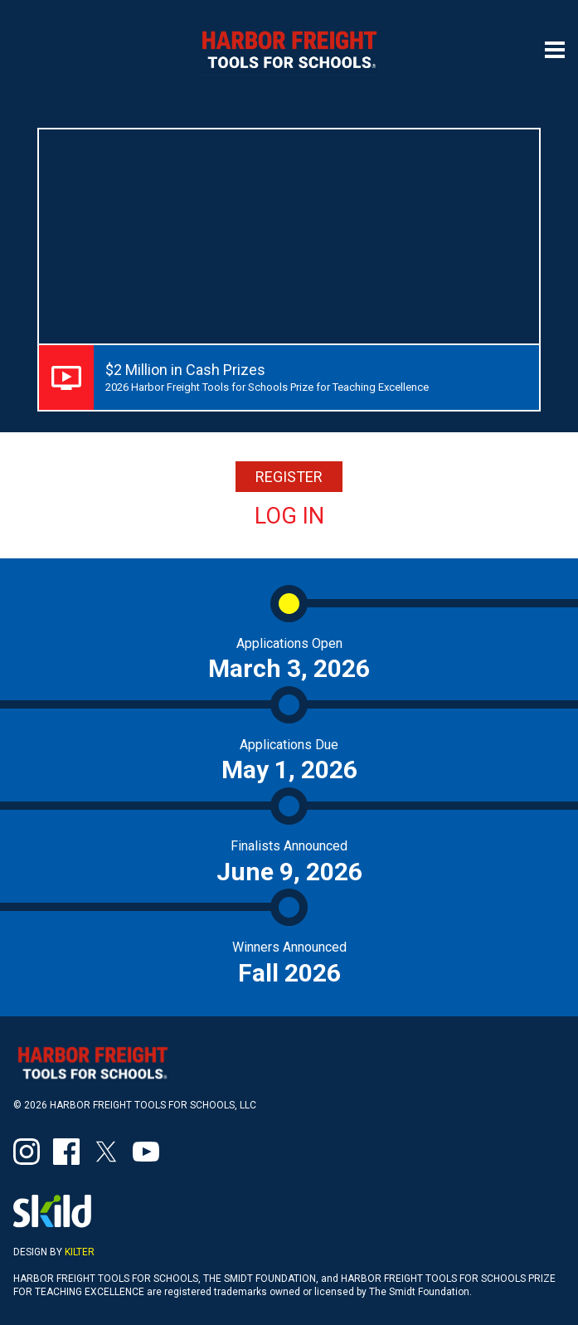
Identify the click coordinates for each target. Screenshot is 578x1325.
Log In (289, 516)
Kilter (80, 1252)
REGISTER (289, 476)
